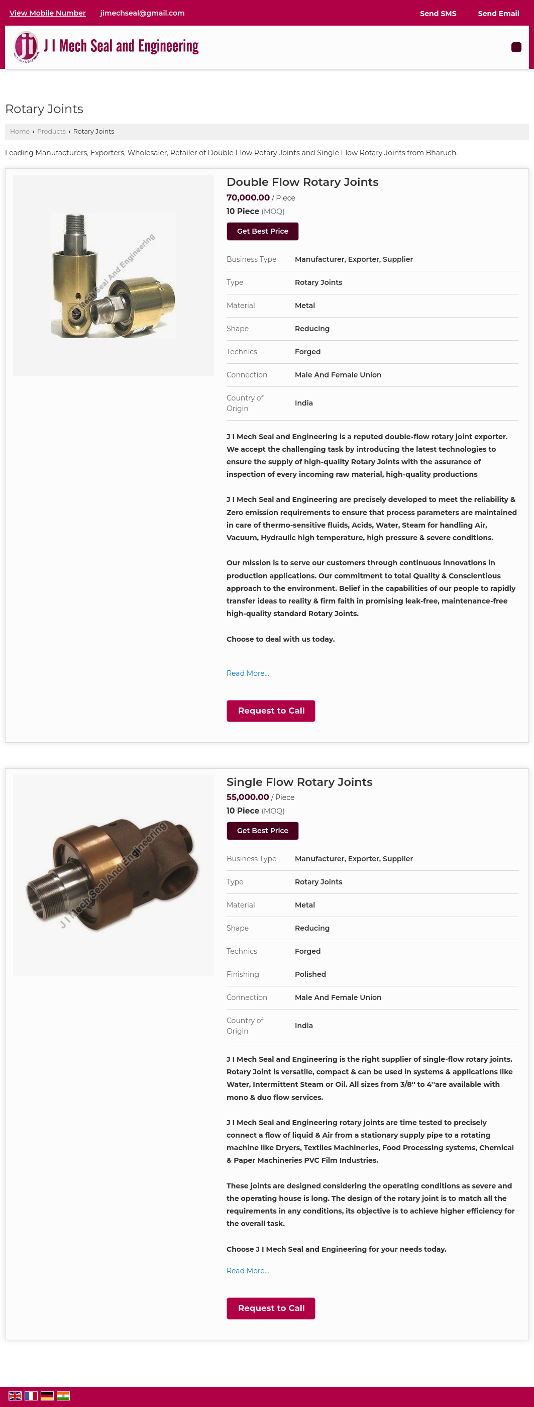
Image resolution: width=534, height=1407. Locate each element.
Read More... (248, 673)
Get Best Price (262, 231)
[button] (48, 13)
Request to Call (271, 711)
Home (20, 131)
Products (51, 131)
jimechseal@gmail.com (142, 13)
